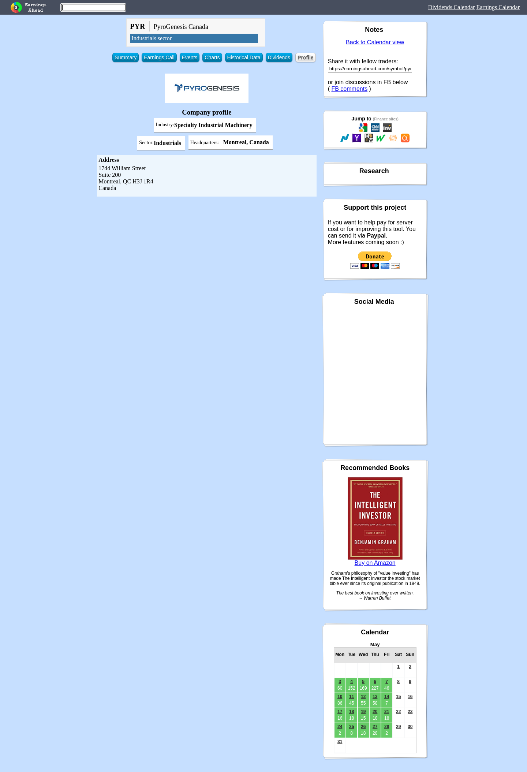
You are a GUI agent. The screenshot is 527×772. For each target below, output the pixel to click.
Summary (126, 57)
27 (375, 726)
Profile (306, 57)
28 (386, 726)
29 (398, 726)
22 (398, 711)
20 (375, 711)
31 (339, 741)
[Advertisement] (207, 251)
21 (386, 711)
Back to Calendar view (375, 42)
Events (190, 57)
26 (363, 726)
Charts (212, 57)
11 (351, 696)
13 (375, 696)
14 (386, 696)
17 (339, 711)
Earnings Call (159, 57)
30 (410, 726)
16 (410, 696)
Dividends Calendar (451, 7)
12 (363, 696)
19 (363, 711)
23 (410, 711)
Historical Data (244, 57)
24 (339, 726)
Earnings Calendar (498, 7)
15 (398, 696)
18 (351, 711)
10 (339, 696)
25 (351, 726)
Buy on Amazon (375, 563)
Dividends (279, 57)
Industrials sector (151, 38)
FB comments (349, 89)
